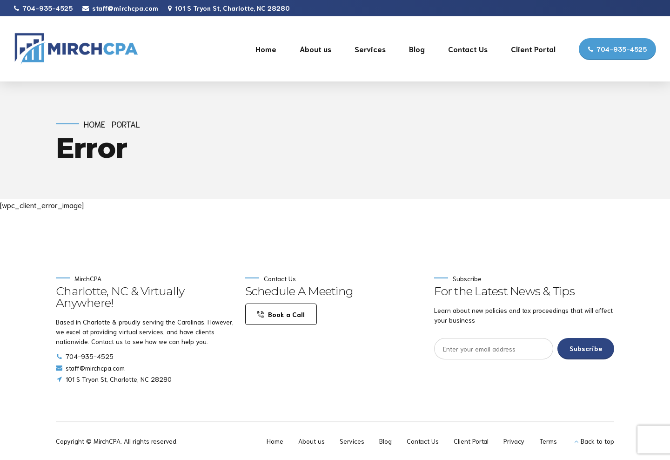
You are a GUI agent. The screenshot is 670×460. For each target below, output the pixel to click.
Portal (126, 124)
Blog (417, 49)
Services (370, 49)
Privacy (513, 441)
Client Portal (533, 49)
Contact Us (468, 49)
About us (315, 49)
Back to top (597, 441)
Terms (548, 441)
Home (265, 49)
